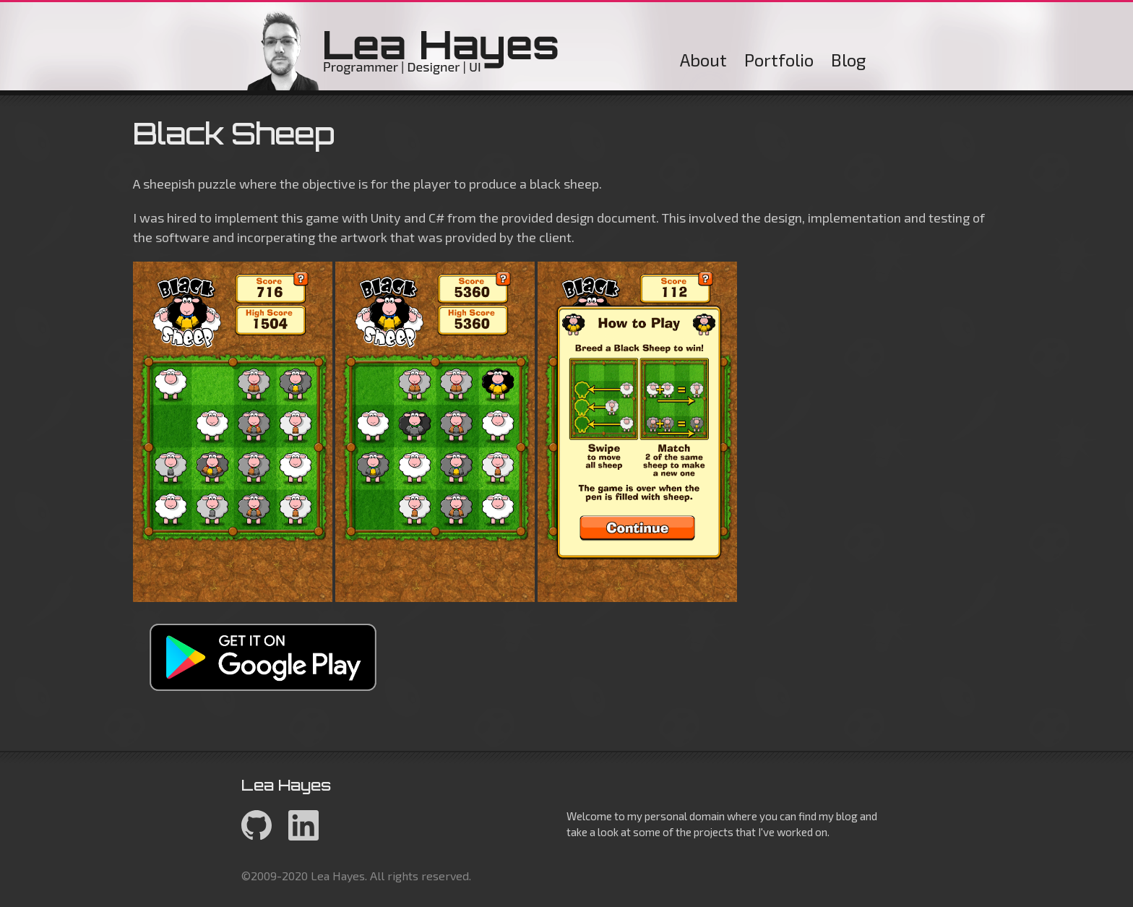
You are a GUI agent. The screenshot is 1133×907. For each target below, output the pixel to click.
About (703, 59)
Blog (848, 59)
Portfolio (779, 59)
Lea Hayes (403, 49)
